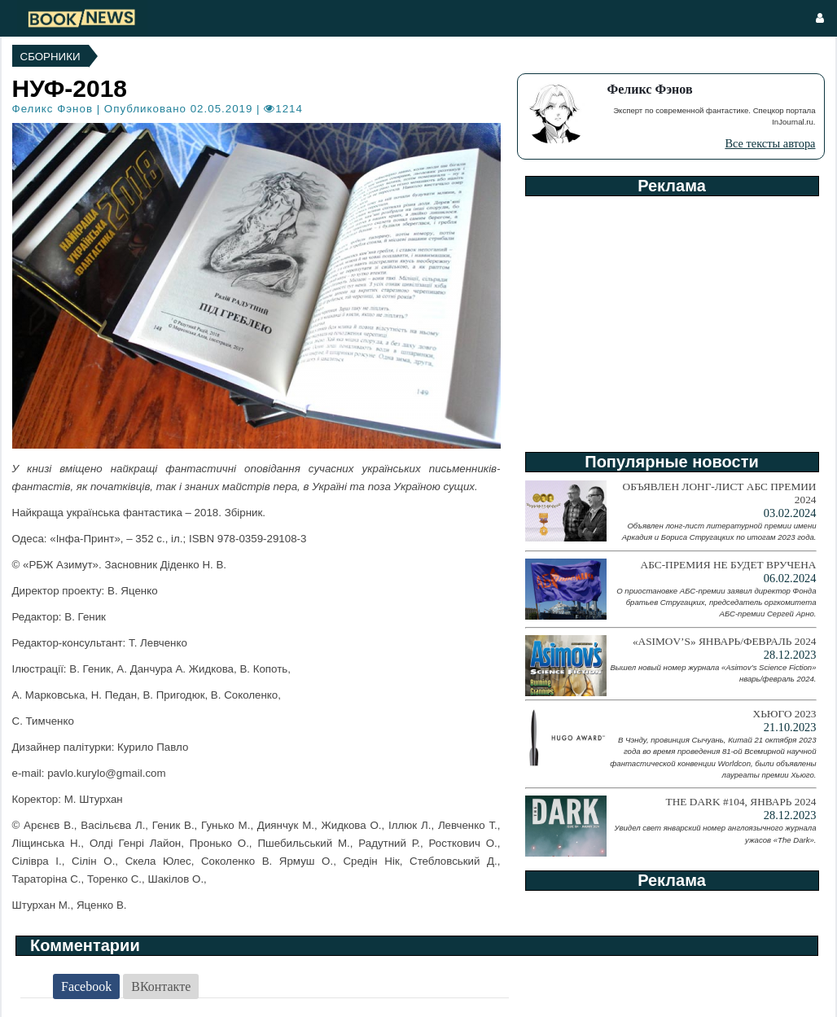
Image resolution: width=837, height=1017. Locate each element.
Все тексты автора (770, 143)
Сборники (50, 56)
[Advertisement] (671, 318)
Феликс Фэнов (52, 109)
